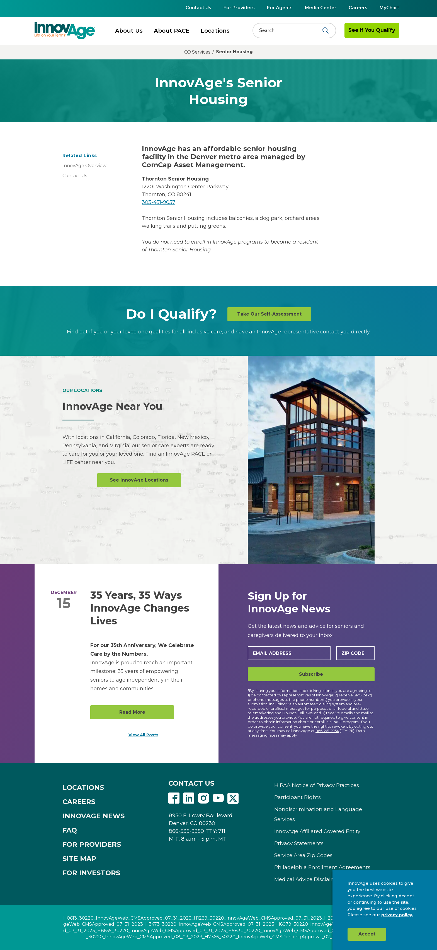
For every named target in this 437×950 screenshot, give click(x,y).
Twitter (233, 798)
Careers (358, 7)
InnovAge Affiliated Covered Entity (317, 831)
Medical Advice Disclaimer (307, 879)
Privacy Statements (299, 843)
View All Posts (143, 734)
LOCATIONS (83, 787)
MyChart (389, 7)
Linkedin (188, 798)
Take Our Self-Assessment (269, 314)
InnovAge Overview (84, 165)
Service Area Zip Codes (303, 855)
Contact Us (198, 7)
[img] (65, 30)
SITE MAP (79, 859)
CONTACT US (191, 783)
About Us (129, 30)
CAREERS (78, 802)
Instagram (203, 798)
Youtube (218, 798)
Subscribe (311, 674)
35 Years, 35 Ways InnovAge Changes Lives (139, 608)
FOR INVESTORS (91, 873)
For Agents (280, 7)
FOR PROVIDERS (91, 844)
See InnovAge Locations (139, 480)
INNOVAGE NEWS (93, 816)
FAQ (69, 830)
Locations (215, 30)
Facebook (173, 798)
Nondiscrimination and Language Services (318, 814)
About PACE (172, 30)
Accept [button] (366, 934)
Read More (132, 712)
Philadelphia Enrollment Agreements (322, 867)
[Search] (290, 30)
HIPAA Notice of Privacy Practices (316, 785)
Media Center (320, 7)
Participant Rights (297, 797)
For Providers (239, 7)
